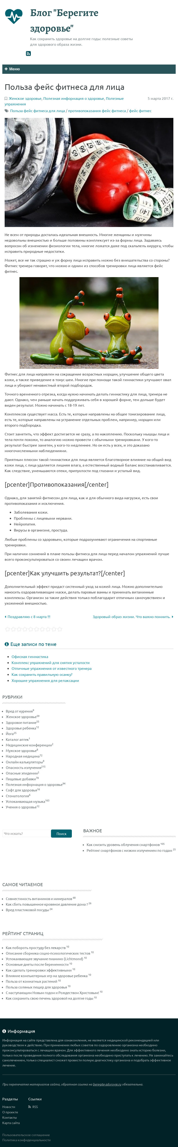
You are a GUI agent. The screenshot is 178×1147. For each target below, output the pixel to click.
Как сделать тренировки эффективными (39, 970)
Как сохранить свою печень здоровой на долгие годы (49, 998)
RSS (35, 1107)
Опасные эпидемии (22, 773)
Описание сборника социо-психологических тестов (48, 953)
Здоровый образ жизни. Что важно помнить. (133, 616)
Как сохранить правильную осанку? (42, 674)
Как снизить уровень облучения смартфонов (123, 844)
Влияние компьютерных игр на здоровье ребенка (47, 975)
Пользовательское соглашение (26, 1135)
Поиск (62, 833)
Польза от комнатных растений (31, 981)
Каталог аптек (18, 739)
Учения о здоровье (22, 807)
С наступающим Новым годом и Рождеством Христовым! (52, 992)
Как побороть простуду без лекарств (36, 947)
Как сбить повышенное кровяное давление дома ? (47, 904)
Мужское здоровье (22, 750)
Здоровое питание (22, 722)
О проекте (10, 1112)
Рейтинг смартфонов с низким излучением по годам (129, 850)
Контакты (9, 1117)
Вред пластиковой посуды (27, 909)
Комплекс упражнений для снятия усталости (51, 662)
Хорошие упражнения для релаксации (45, 680)
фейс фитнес (140, 110)
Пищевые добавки (22, 779)
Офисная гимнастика (30, 656)
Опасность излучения (25, 767)
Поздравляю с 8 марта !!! (27, 616)
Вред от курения (20, 711)
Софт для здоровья (23, 790)
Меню (12, 69)
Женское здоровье (22, 716)
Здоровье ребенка (22, 728)
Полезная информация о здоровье (35, 784)
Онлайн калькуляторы (25, 762)
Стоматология (18, 796)
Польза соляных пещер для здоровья (36, 987)
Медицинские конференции (29, 745)
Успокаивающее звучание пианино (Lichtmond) (44, 958)
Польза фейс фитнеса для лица (37, 110)
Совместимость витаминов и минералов (39, 898)
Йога (11, 733)
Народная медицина (24, 756)
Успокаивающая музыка (27, 801)
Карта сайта (11, 1123)
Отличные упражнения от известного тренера (52, 668)
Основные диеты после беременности (37, 964)
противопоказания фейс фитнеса (97, 110)
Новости (8, 1107)
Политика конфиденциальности (26, 1140)
